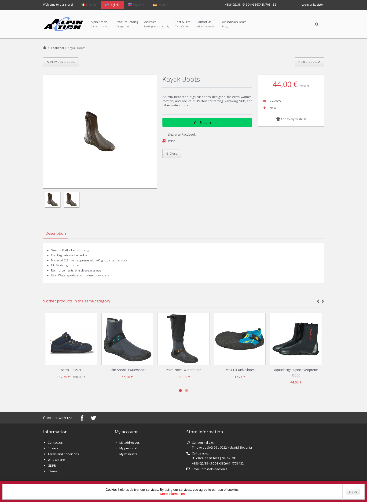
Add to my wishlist (291, 119)
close (353, 492)
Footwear (57, 48)
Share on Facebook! (182, 134)
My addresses (129, 442)
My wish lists (128, 454)
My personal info (131, 448)
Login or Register (312, 5)
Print (171, 141)
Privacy (53, 448)
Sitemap (53, 471)
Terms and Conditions (63, 454)
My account (126, 432)
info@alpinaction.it (214, 469)
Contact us (55, 442)
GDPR (52, 465)
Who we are (56, 459)
